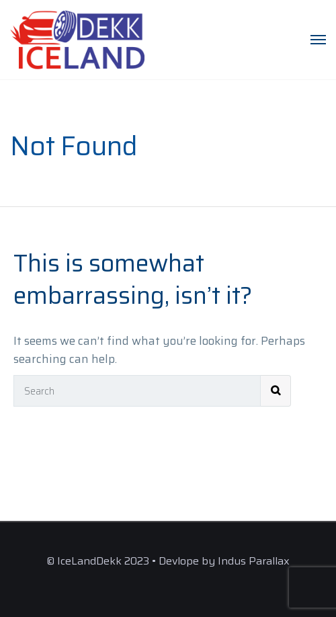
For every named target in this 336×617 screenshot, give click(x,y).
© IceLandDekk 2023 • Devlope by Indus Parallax (168, 560)
